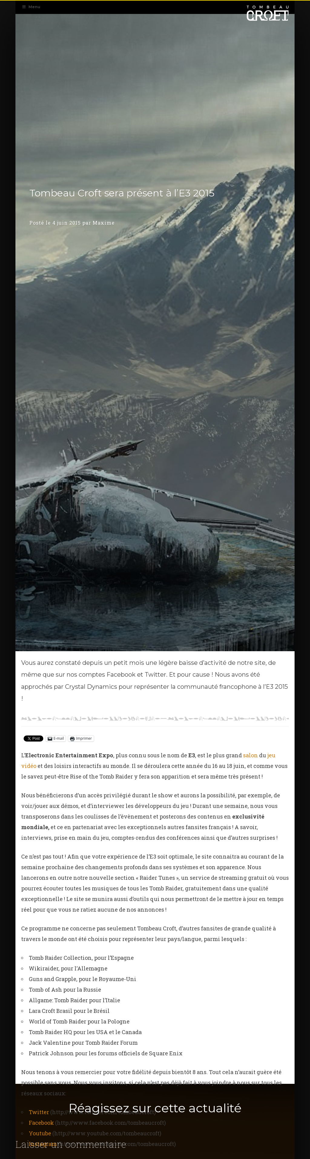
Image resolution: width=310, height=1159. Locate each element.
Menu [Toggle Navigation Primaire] (30, 7)
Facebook (41, 1122)
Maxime (104, 204)
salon (250, 755)
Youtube (40, 1133)
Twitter (39, 1112)
